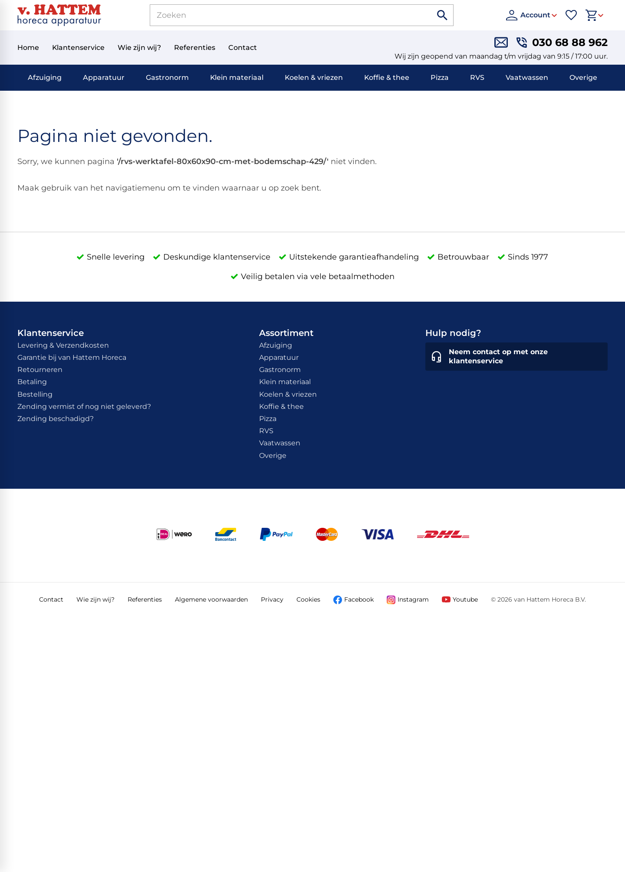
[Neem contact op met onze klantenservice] (516, 356)
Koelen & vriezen (314, 77)
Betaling (32, 382)
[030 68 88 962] (562, 42)
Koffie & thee (386, 77)
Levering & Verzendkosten (63, 345)
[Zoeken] (281, 15)
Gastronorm (167, 77)
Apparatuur (104, 77)
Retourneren (39, 369)
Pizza (440, 77)
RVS (477, 77)
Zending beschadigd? (55, 419)
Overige (583, 77)
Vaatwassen (527, 77)
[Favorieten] (571, 15)
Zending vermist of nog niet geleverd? (84, 406)
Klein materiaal (236, 77)
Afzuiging (45, 77)
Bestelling (35, 394)
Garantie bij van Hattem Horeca (71, 357)
